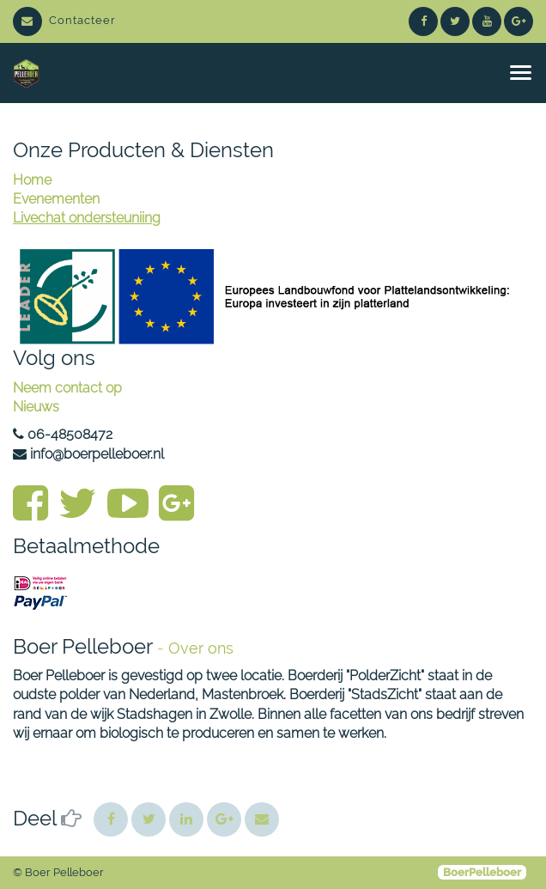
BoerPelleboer (482, 872)
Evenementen (56, 199)
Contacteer (64, 20)
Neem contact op (67, 388)
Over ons (201, 648)
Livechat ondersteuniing (87, 218)
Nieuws (36, 407)
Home (32, 180)
